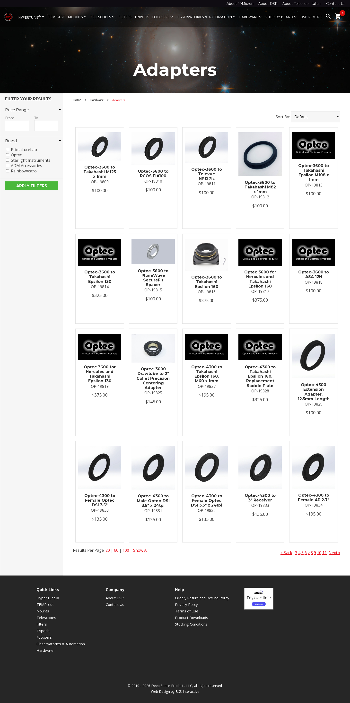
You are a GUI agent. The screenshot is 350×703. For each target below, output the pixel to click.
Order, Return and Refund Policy (202, 597)
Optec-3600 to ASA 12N (313, 274)
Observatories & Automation (206, 17)
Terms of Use (186, 611)
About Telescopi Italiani (301, 3)
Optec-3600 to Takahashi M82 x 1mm (260, 187)
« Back (286, 552)
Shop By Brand (281, 17)
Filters (124, 17)
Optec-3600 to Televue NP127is (206, 174)
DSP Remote (311, 17)
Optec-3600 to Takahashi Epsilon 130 (99, 277)
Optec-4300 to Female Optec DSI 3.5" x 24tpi (206, 501)
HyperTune (31, 17)
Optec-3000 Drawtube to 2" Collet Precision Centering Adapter (153, 378)
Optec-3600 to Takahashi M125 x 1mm (99, 172)
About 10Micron (240, 3)
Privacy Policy (186, 604)
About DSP (268, 3)
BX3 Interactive (187, 691)
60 (116, 550)
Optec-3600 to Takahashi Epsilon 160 (206, 282)
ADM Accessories (26, 165)
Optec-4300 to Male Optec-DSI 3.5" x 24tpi (153, 501)
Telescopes (102, 17)
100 (125, 550)
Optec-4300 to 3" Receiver (260, 497)
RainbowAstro (24, 171)
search (328, 16)
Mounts (77, 17)
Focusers (163, 17)
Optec (16, 155)
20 (107, 550)
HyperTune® (47, 597)
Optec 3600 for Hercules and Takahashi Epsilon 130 (100, 374)
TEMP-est (56, 17)
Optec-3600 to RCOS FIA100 (153, 173)
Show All (141, 550)
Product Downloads (191, 617)
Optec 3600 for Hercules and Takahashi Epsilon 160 (260, 279)
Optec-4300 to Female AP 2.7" (313, 497)
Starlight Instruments (30, 160)
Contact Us (335, 3)
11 (324, 552)
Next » (334, 552)
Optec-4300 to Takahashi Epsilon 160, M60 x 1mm (206, 374)
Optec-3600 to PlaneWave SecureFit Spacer (153, 278)
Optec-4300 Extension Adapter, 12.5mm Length (314, 391)
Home (77, 100)
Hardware (250, 17)
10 (319, 552)
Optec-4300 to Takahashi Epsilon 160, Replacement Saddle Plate (260, 376)
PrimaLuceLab (24, 149)
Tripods (141, 17)
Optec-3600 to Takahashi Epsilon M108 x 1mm (313, 172)
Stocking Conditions (191, 624)
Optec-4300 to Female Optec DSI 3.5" (99, 500)
